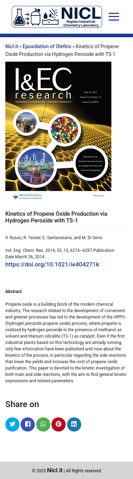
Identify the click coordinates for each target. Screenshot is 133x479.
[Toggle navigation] (113, 17)
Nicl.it (54, 470)
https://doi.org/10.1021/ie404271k (52, 264)
